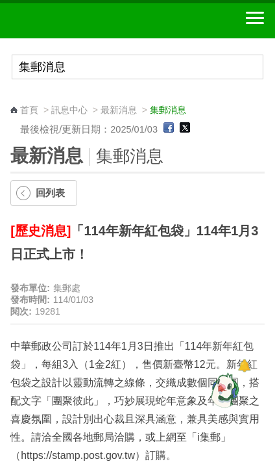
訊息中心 (69, 110)
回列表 (50, 192)
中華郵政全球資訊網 (81, 21)
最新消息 (119, 110)
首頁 (29, 110)
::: (14, 97)
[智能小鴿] (223, 390)
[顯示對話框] (244, 366)
